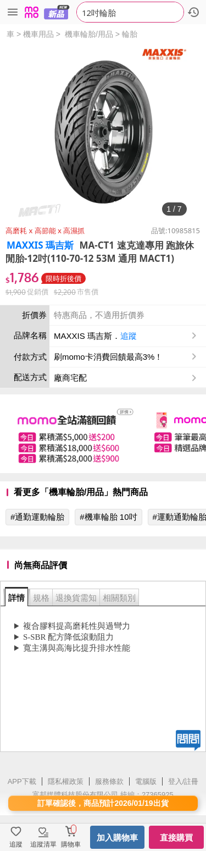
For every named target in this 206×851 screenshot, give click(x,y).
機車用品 (38, 34)
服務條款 (109, 781)
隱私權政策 (65, 781)
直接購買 (176, 837)
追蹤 (128, 336)
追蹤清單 (43, 844)
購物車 (71, 844)
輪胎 (129, 34)
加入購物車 (117, 837)
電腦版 (146, 781)
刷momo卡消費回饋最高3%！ (108, 356)
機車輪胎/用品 (89, 34)
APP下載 (22, 781)
